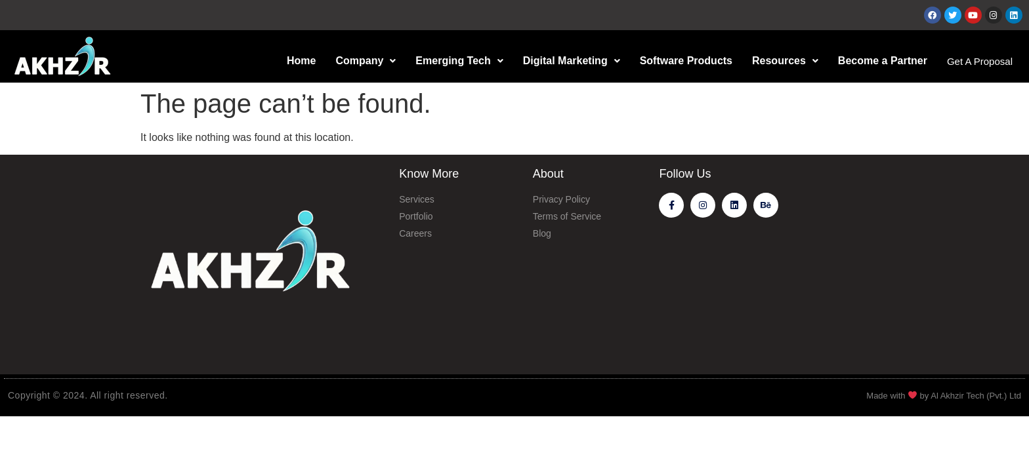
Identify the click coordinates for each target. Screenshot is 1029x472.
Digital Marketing (567, 60)
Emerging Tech (454, 60)
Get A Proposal (977, 61)
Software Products (681, 60)
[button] (361, 61)
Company (361, 60)
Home (296, 60)
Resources (780, 60)
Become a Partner (878, 60)
